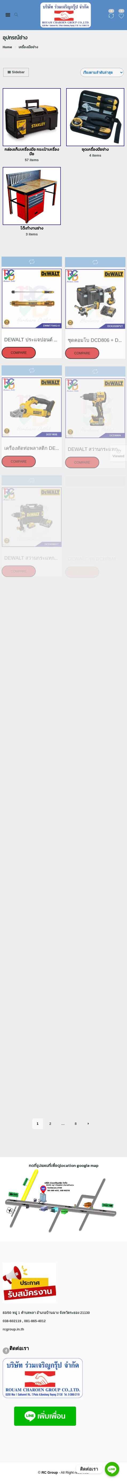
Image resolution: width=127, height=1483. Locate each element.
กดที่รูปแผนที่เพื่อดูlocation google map (63, 1165)
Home (7, 47)
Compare (19, 356)
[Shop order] (102, 72)
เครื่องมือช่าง (28, 47)
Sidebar (16, 72)
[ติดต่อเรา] (112, 1469)
